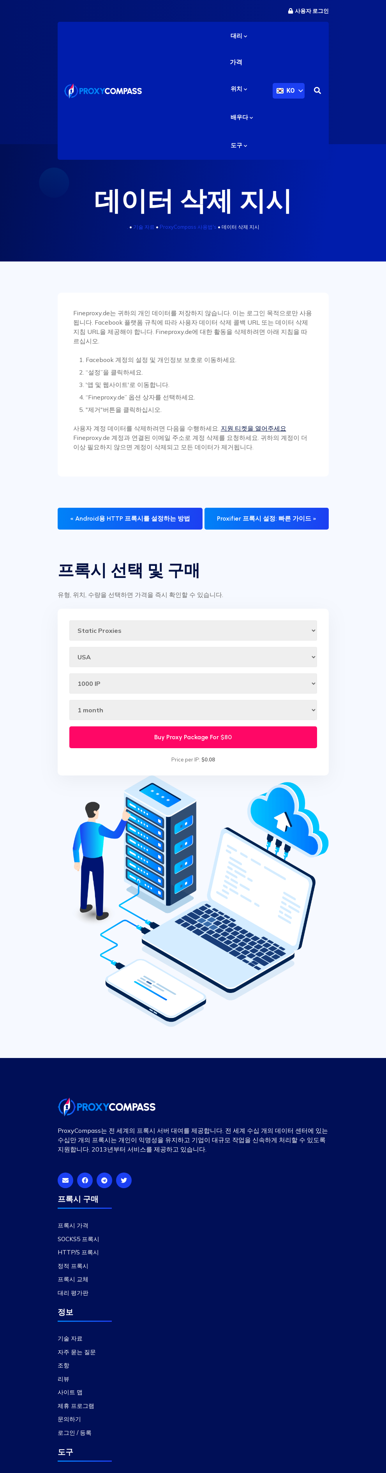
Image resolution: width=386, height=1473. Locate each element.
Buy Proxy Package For (193, 740)
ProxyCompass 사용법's (188, 230)
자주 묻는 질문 (77, 1355)
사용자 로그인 (308, 11)
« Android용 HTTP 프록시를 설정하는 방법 (130, 522)
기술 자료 (144, 230)
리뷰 (63, 1382)
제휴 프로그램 (76, 1409)
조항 (63, 1368)
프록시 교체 (73, 1282)
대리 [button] (239, 35)
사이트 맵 (70, 1395)
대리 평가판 (73, 1296)
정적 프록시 (73, 1269)
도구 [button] (239, 148)
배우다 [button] (242, 120)
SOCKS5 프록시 (78, 1242)
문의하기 (69, 1422)
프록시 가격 (73, 1229)
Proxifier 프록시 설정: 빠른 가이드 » (266, 522)
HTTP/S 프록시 (78, 1255)
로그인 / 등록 (75, 1435)
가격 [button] (236, 64)
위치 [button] (239, 92)
